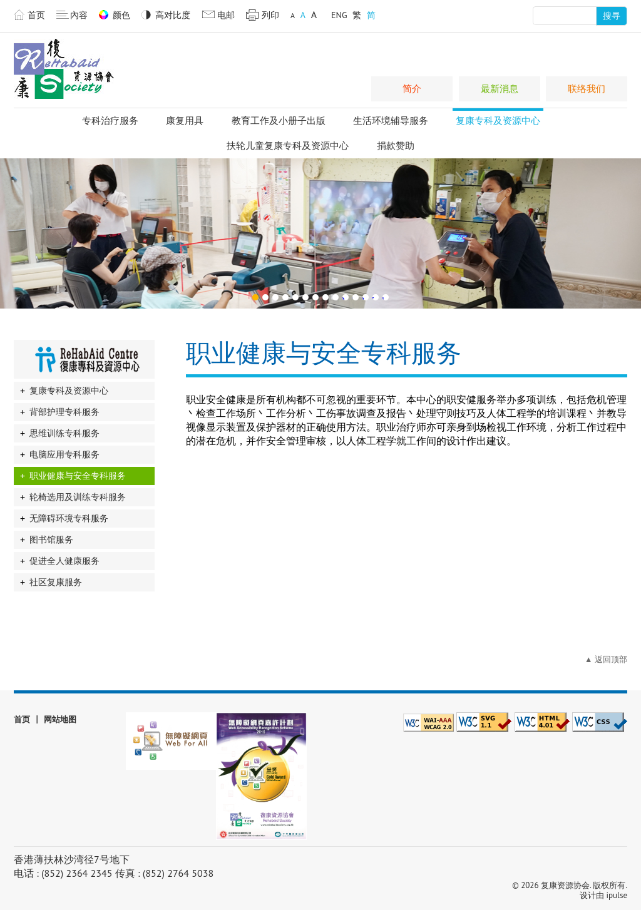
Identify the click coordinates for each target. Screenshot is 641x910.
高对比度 (172, 15)
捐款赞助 (395, 145)
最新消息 (499, 89)
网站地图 (60, 719)
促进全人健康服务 (64, 560)
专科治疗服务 (110, 120)
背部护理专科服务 (64, 411)
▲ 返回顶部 (606, 659)
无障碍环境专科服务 (68, 518)
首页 (36, 15)
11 (353, 297)
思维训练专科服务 (64, 433)
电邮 (226, 15)
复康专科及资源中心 (498, 120)
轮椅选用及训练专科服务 (77, 497)
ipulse (617, 895)
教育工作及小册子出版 (279, 120)
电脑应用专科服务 (64, 454)
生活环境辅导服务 (390, 120)
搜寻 (611, 15)
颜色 (121, 15)
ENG (339, 15)
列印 (270, 15)
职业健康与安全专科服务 (77, 475)
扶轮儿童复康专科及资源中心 (288, 145)
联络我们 (586, 89)
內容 (79, 15)
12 (363, 297)
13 (373, 297)
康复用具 (184, 120)
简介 (412, 89)
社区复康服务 (55, 582)
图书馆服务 (51, 539)
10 (343, 297)
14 (383, 297)
